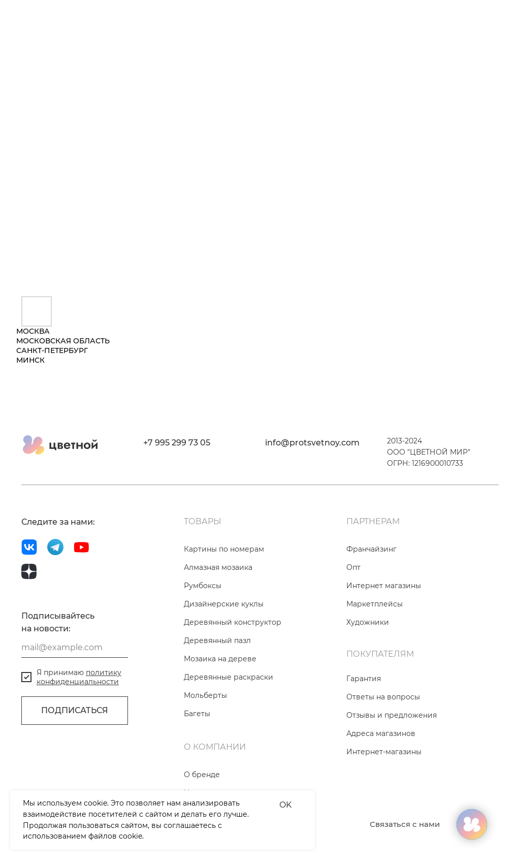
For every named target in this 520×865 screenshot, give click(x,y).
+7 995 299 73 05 (176, 442)
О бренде (202, 774)
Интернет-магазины (383, 751)
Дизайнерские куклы (224, 603)
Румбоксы (202, 585)
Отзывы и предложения (391, 715)
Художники (367, 622)
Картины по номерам (224, 549)
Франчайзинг (371, 549)
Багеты (197, 713)
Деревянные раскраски (228, 677)
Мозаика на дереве (220, 658)
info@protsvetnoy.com (312, 442)
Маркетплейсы (374, 603)
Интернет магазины (383, 585)
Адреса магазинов (380, 733)
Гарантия (363, 678)
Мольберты (205, 695)
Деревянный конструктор (232, 622)
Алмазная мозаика (218, 567)
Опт (353, 567)
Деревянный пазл (217, 640)
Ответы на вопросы (383, 696)
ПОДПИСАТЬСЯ (74, 710)
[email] (74, 647)
